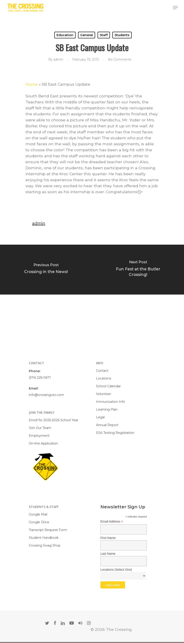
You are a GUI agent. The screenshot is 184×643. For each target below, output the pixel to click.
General (86, 35)
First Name (107, 538)
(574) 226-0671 (40, 378)
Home (31, 84)
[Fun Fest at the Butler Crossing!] (138, 270)
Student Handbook (44, 538)
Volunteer (103, 394)
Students (122, 35)
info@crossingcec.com (46, 395)
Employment (39, 436)
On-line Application (43, 443)
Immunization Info (110, 402)
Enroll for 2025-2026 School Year (53, 420)
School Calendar (108, 386)
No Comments (119, 59)
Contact (102, 371)
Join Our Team (40, 428)
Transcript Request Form (48, 530)
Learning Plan (106, 409)
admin (58, 59)
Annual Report (107, 425)
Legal (100, 417)
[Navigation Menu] (175, 7)
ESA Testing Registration (115, 433)
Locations (103, 378)
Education (65, 35)
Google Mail (38, 514)
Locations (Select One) (116, 569)
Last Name (107, 553)
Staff (104, 35)
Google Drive (39, 522)
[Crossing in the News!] (46, 270)
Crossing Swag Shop (45, 545)
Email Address (111, 521)
